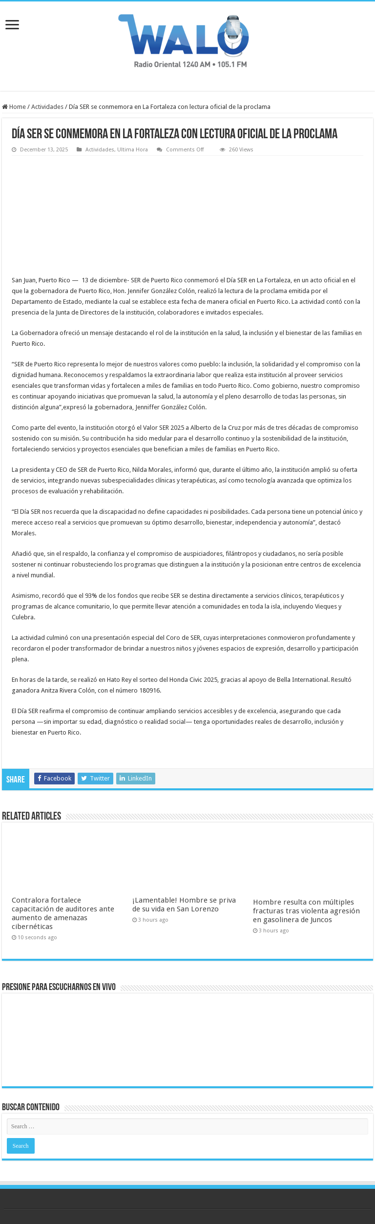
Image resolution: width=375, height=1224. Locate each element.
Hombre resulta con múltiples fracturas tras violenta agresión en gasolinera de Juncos (306, 911)
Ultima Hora (132, 150)
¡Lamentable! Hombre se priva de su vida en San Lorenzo (184, 904)
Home (14, 106)
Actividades (47, 106)
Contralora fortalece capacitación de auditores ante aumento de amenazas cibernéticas (63, 913)
